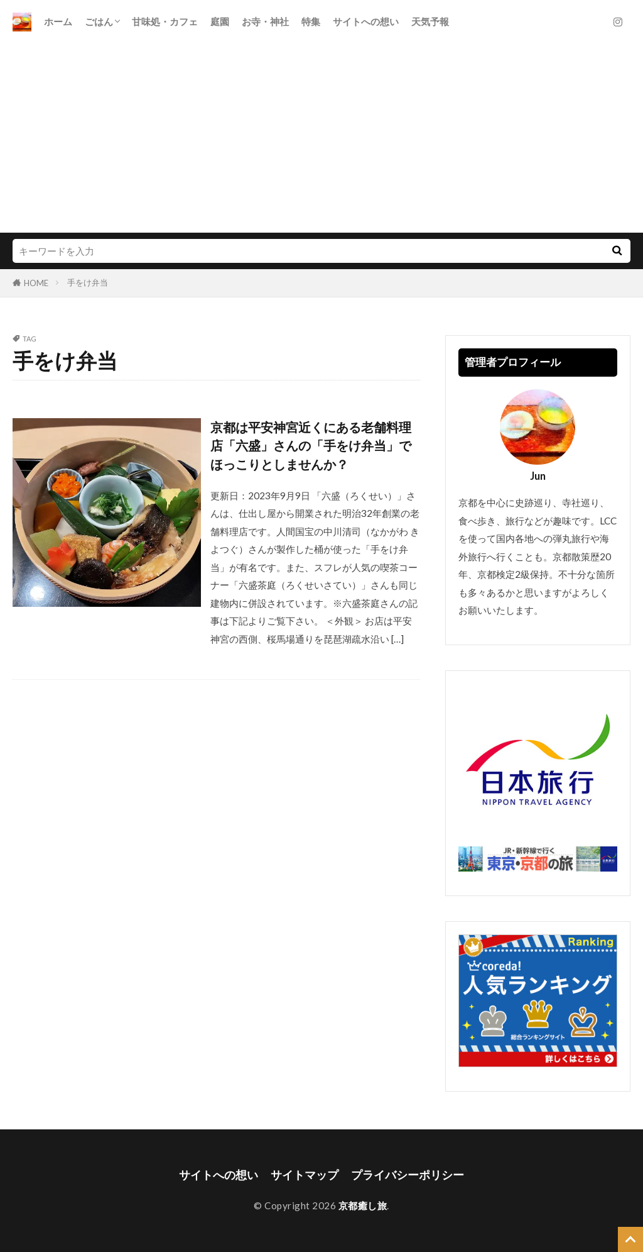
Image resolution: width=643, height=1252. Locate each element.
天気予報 (430, 21)
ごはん (99, 21)
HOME (36, 283)
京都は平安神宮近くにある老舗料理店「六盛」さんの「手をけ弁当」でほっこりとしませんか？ (310, 445)
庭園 (219, 21)
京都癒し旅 (362, 1205)
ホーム (58, 21)
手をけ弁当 (87, 282)
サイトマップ (304, 1175)
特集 (310, 21)
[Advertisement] (321, 138)
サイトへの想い (366, 21)
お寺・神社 (265, 21)
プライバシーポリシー (407, 1175)
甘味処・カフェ (165, 21)
